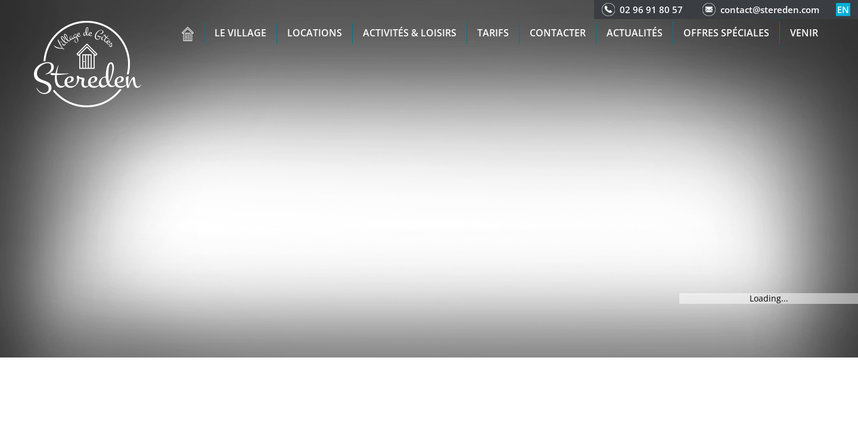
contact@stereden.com (769, 9)
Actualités (635, 32)
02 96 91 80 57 (651, 9)
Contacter (558, 32)
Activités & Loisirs (409, 32)
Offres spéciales (726, 32)
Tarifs (493, 32)
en (843, 9)
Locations (314, 32)
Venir (804, 32)
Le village (240, 32)
